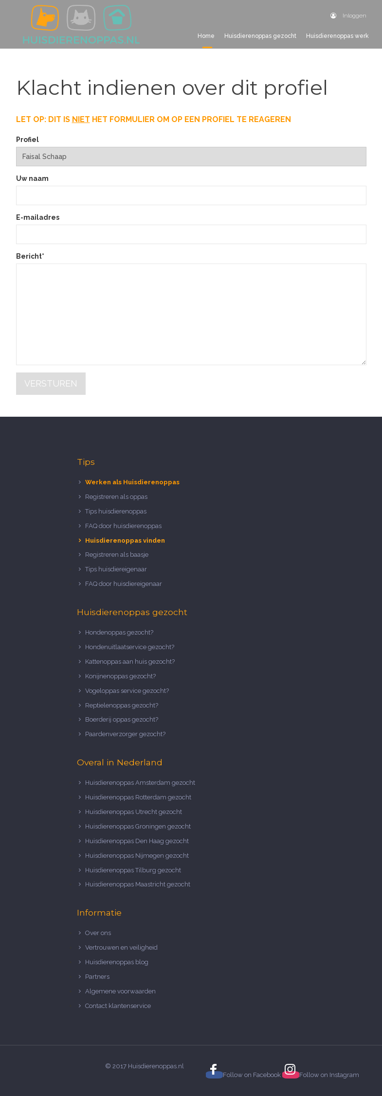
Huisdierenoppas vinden (125, 540)
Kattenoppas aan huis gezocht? (130, 661)
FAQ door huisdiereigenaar (123, 583)
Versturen (50, 383)
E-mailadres (37, 217)
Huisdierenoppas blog (116, 962)
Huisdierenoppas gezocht (260, 36)
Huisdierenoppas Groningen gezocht (138, 826)
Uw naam (32, 178)
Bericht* (30, 256)
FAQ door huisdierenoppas (124, 526)
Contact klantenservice (118, 1005)
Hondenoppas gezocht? (119, 632)
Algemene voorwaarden (120, 991)
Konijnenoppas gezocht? (120, 676)
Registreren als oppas (116, 496)
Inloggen (348, 15)
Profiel (27, 139)
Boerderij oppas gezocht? (121, 719)
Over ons (98, 933)
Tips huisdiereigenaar (116, 569)
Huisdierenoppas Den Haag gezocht (137, 841)
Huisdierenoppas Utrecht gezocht (133, 811)
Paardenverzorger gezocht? (125, 734)
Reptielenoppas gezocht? (121, 705)
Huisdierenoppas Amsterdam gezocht (140, 782)
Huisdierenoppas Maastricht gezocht (137, 884)
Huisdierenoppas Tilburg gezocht (133, 870)
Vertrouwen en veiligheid (121, 947)
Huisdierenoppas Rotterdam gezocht (138, 797)
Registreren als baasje (116, 554)
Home (206, 36)
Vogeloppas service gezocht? (127, 690)
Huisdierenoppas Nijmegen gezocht (137, 855)
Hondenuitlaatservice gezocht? (129, 647)
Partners (97, 976)
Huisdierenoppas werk (337, 36)
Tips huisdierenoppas (115, 511)
